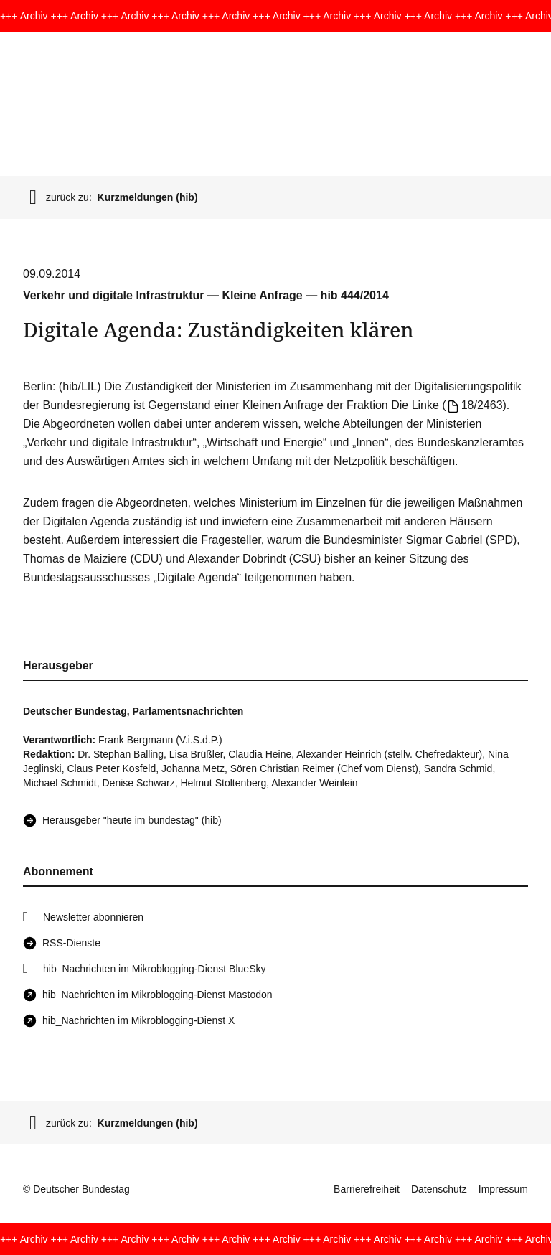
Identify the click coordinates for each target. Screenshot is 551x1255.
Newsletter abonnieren (93, 917)
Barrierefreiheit (367, 1189)
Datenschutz (439, 1189)
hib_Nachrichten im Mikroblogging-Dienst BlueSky (154, 968)
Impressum (503, 1189)
